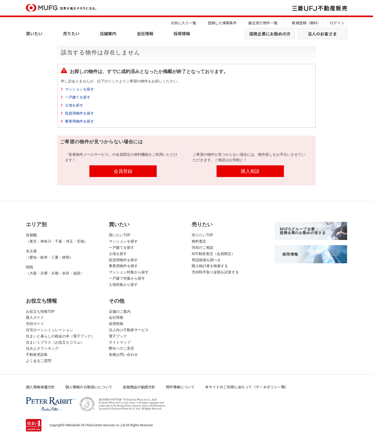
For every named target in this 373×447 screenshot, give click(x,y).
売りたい (71, 33)
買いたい (34, 33)
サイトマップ (120, 342)
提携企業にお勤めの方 (270, 34)
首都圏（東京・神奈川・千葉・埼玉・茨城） (57, 238)
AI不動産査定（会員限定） (213, 254)
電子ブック (118, 336)
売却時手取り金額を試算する (215, 272)
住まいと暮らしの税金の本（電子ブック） (60, 336)
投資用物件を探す (79, 113)
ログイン (337, 22)
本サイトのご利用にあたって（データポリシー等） (246, 387)
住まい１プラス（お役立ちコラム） (55, 342)
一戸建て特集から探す (127, 278)
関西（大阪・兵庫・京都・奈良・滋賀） (55, 270)
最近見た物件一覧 (262, 22)
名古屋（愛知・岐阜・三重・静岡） (49, 254)
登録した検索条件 (222, 22)
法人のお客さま (322, 34)
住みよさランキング (42, 348)
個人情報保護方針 (40, 387)
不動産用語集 (37, 354)
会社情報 (145, 33)
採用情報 (182, 33)
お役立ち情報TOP (40, 311)
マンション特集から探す (129, 272)
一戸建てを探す (77, 97)
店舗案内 (108, 33)
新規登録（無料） (306, 22)
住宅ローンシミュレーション (49, 330)
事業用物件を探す (79, 121)
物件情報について (180, 387)
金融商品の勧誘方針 (139, 387)
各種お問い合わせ (123, 354)
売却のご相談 (202, 247)
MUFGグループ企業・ (303, 231)
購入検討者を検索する (210, 266)
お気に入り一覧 (183, 22)
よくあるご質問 (38, 361)
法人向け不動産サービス (129, 330)
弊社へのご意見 (121, 348)
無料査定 (199, 241)
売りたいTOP (202, 235)
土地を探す (74, 105)
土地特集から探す (123, 284)
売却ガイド (35, 324)
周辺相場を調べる (206, 260)
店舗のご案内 (120, 311)
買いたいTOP (119, 235)
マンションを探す (79, 89)
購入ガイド (35, 317)
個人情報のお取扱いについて (88, 387)
